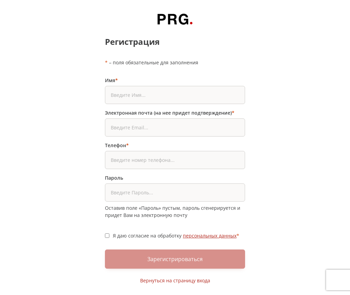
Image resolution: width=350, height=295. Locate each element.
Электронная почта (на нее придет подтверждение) (169, 113)
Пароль (114, 178)
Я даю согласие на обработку (176, 235)
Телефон (117, 145)
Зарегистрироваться (175, 259)
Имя (111, 80)
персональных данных (210, 235)
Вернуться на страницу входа (175, 280)
